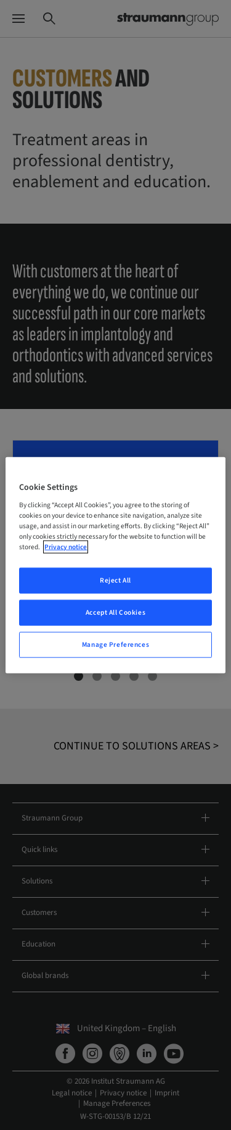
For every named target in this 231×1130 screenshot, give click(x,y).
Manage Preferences (115, 644)
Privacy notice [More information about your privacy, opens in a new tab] (65, 547)
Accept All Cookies (115, 612)
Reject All (115, 580)
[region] (115, 565)
